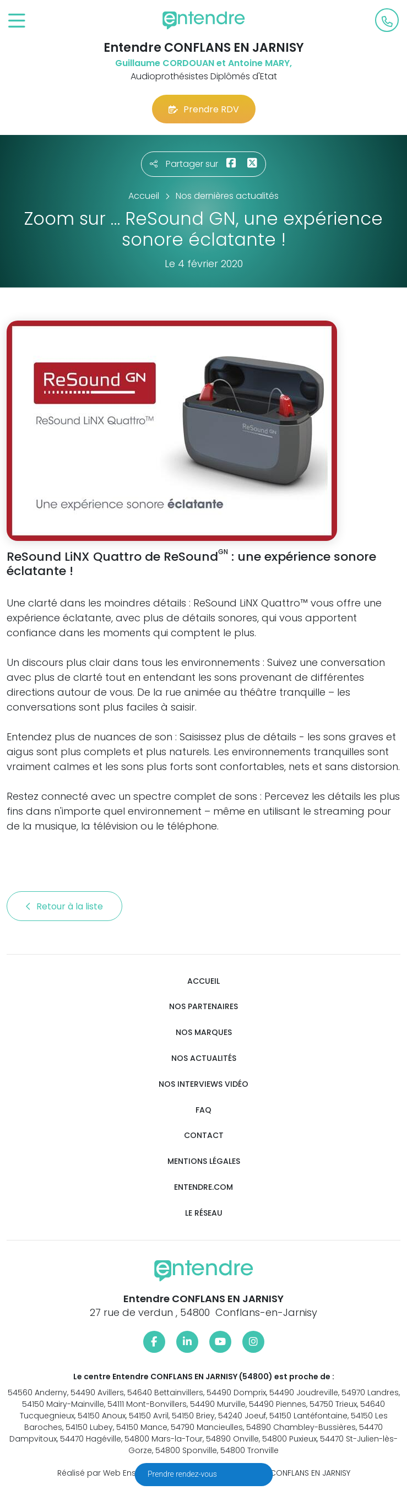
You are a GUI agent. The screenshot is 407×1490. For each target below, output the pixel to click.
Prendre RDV (204, 109)
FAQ (203, 1110)
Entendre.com (203, 1187)
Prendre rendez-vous (183, 1474)
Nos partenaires (203, 1006)
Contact (204, 1135)
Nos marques (204, 1032)
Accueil (203, 981)
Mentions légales (203, 1161)
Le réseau (204, 1213)
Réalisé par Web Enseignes (109, 1472)
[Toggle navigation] (16, 21)
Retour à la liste (64, 906)
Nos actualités (203, 1058)
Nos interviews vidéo (203, 1084)
